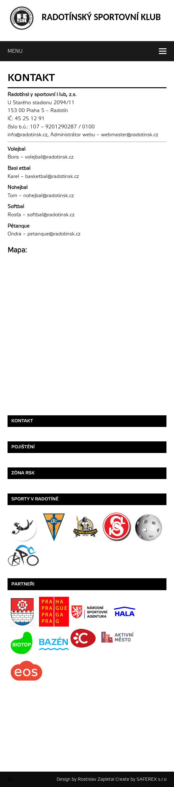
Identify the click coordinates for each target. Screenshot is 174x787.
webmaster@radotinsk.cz (129, 134)
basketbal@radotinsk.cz (52, 176)
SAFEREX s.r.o (151, 779)
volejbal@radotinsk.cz (49, 157)
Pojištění (23, 447)
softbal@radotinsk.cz (51, 215)
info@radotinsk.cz (28, 134)
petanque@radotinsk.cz (54, 234)
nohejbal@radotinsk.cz (48, 195)
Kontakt (22, 420)
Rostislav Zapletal (96, 779)
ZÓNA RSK (23, 473)
